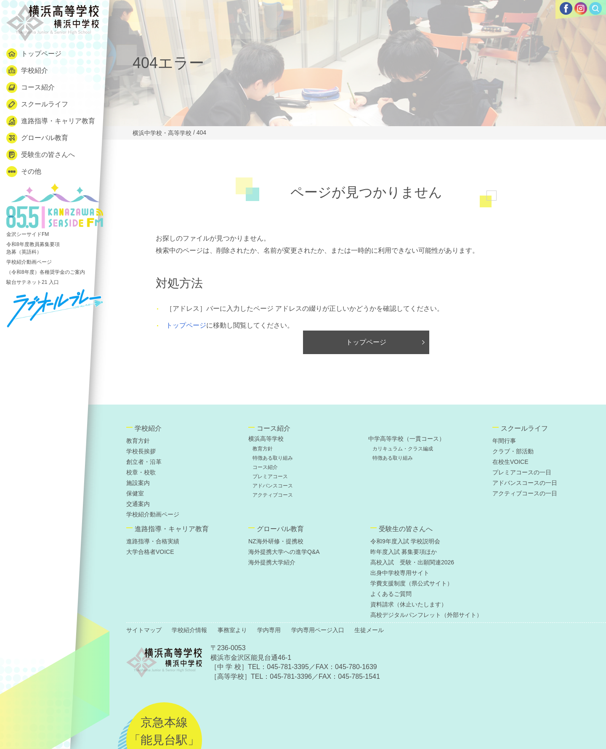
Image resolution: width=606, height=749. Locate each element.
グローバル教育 (37, 137)
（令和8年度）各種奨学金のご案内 (45, 272)
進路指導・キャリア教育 (50, 121)
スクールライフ (37, 104)
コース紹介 (30, 87)
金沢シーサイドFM (54, 210)
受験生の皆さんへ (40, 154)
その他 (23, 171)
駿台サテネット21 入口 (32, 282)
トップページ (33, 53)
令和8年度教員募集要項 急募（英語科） (33, 248)
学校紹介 (27, 70)
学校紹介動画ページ (29, 262)
